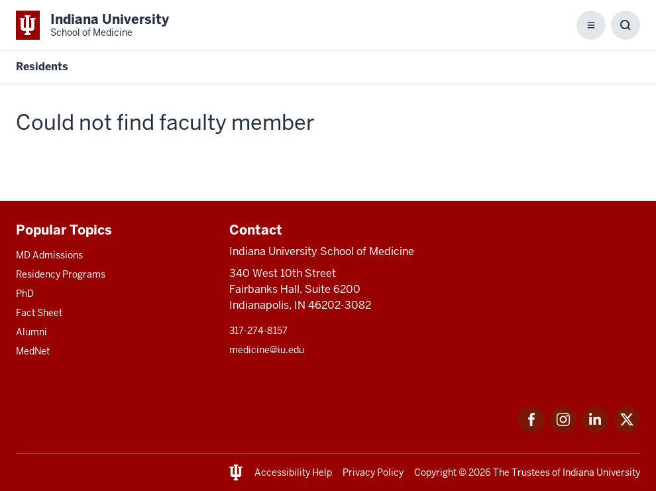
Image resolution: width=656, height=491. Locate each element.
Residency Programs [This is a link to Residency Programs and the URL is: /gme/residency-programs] (60, 274)
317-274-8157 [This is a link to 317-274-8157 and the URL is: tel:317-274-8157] (258, 331)
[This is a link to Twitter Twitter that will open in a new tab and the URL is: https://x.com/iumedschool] (627, 429)
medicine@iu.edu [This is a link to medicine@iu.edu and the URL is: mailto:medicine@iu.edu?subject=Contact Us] (266, 350)
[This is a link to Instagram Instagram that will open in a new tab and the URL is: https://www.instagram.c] (563, 429)
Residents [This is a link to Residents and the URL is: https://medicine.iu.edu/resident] (42, 67)
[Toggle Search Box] (625, 25)
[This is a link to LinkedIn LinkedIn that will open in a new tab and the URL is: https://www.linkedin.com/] (595, 429)
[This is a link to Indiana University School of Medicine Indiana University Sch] (92, 25)
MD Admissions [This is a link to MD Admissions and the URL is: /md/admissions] (49, 255)
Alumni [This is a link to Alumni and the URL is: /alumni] (31, 332)
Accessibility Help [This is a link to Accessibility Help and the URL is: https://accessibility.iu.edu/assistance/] (293, 472)
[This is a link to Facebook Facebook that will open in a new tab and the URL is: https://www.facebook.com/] (531, 429)
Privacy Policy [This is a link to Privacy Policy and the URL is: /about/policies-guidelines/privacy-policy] (373, 472)
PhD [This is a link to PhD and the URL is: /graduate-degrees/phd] (25, 294)
